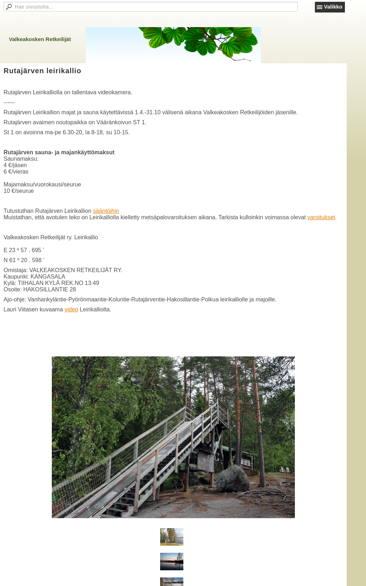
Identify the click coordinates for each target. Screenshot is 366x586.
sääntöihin (106, 211)
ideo (72, 309)
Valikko (333, 7)
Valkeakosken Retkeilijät (40, 39)
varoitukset (321, 217)
